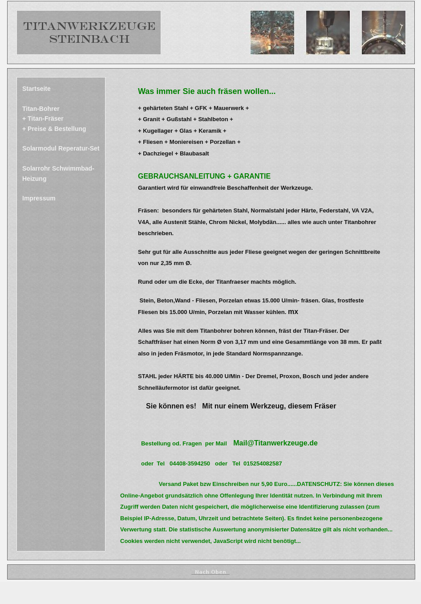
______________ (210, 572)
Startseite (36, 88)
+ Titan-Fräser (43, 118)
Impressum (39, 198)
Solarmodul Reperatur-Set (60, 148)
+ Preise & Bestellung (54, 128)
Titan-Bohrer (41, 108)
